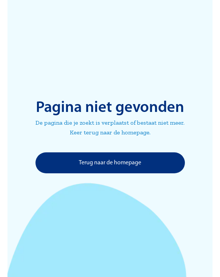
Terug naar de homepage (110, 163)
